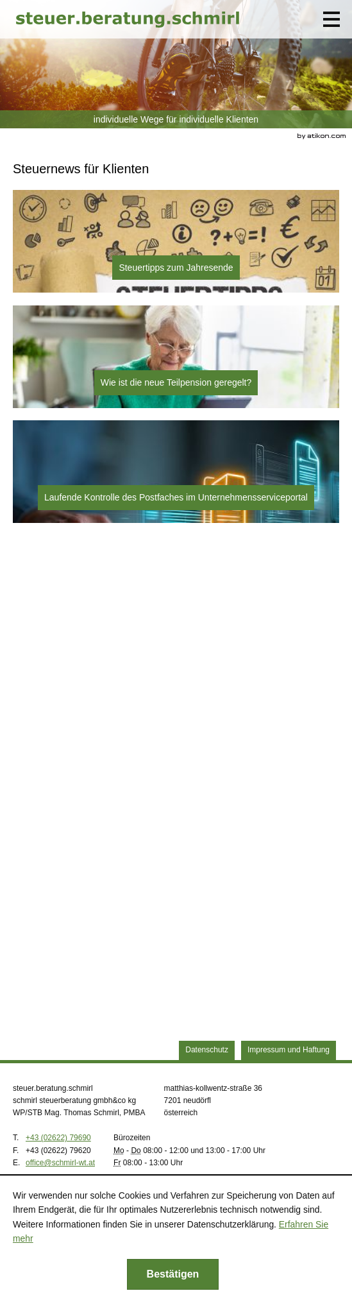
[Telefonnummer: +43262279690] (58, 1138)
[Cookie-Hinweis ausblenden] (173, 1274)
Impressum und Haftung (288, 1049)
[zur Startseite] (127, 20)
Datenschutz (206, 1049)
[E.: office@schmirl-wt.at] (60, 1162)
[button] (331, 19)
